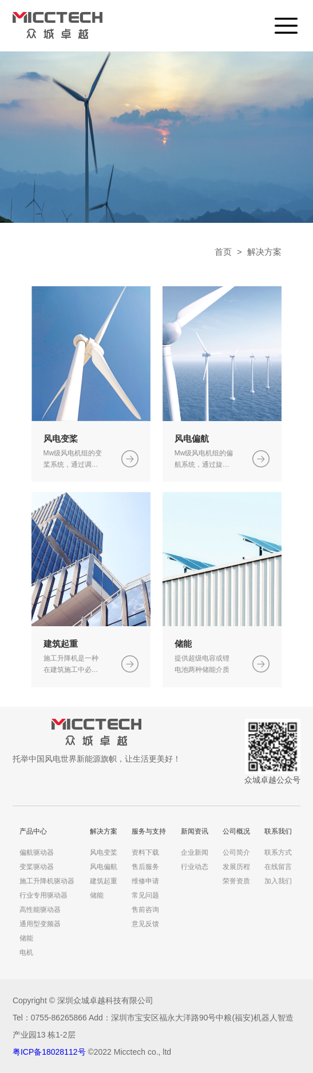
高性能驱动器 (40, 910)
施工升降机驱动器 (46, 881)
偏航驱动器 (36, 852)
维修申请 (145, 881)
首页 (223, 252)
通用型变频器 (40, 924)
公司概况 (236, 831)
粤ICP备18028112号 (49, 1051)
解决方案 (264, 252)
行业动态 (194, 867)
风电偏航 (103, 867)
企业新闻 (194, 852)
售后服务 (145, 867)
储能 (26, 938)
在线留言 (278, 867)
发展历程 (236, 867)
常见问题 (145, 895)
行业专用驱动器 (43, 895)
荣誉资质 (236, 881)
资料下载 (145, 852)
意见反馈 (145, 924)
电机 (26, 952)
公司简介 (236, 852)
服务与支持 (149, 831)
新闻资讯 (194, 831)
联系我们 (278, 831)
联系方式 (278, 852)
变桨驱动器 (36, 867)
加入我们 (278, 881)
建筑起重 (103, 881)
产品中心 (33, 831)
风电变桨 (103, 852)
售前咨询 (145, 910)
